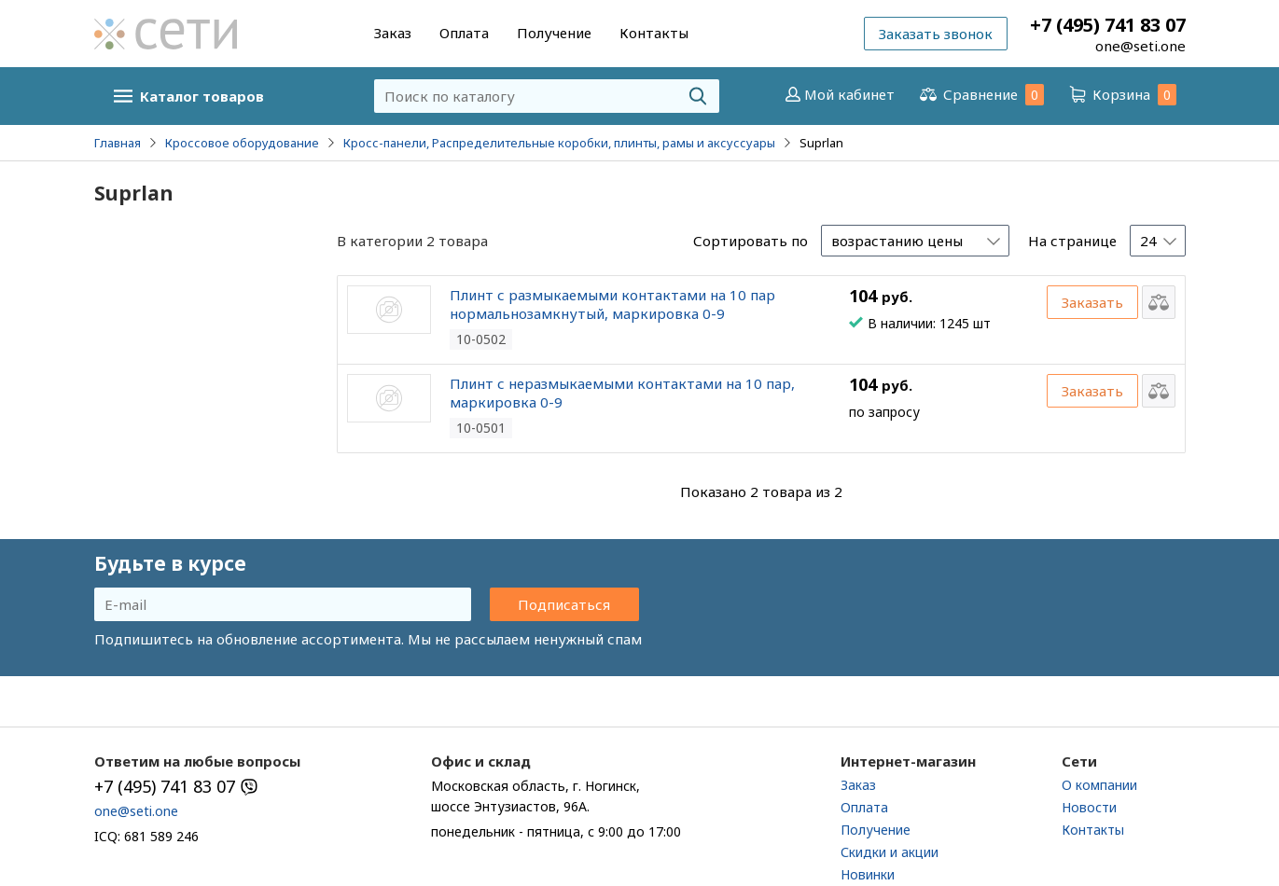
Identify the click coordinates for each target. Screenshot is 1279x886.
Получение (554, 32)
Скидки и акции (889, 852)
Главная (117, 142)
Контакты (653, 32)
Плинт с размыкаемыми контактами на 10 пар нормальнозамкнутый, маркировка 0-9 (612, 304)
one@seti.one (1140, 45)
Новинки (868, 874)
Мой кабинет (838, 94)
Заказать (1092, 302)
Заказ (392, 32)
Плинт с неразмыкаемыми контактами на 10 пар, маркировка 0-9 (622, 392)
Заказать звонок (936, 33)
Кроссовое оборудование (242, 142)
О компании (1099, 785)
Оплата (464, 32)
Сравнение (980, 94)
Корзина (1121, 94)
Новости (1089, 807)
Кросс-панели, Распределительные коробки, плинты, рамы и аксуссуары (559, 142)
